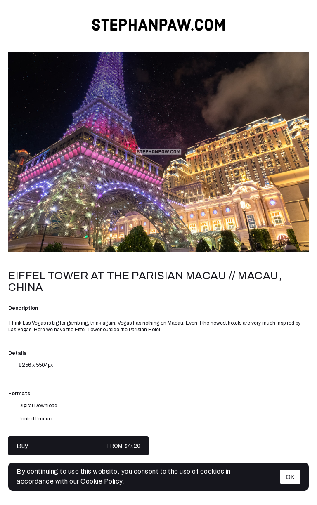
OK (290, 476)
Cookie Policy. (102, 481)
